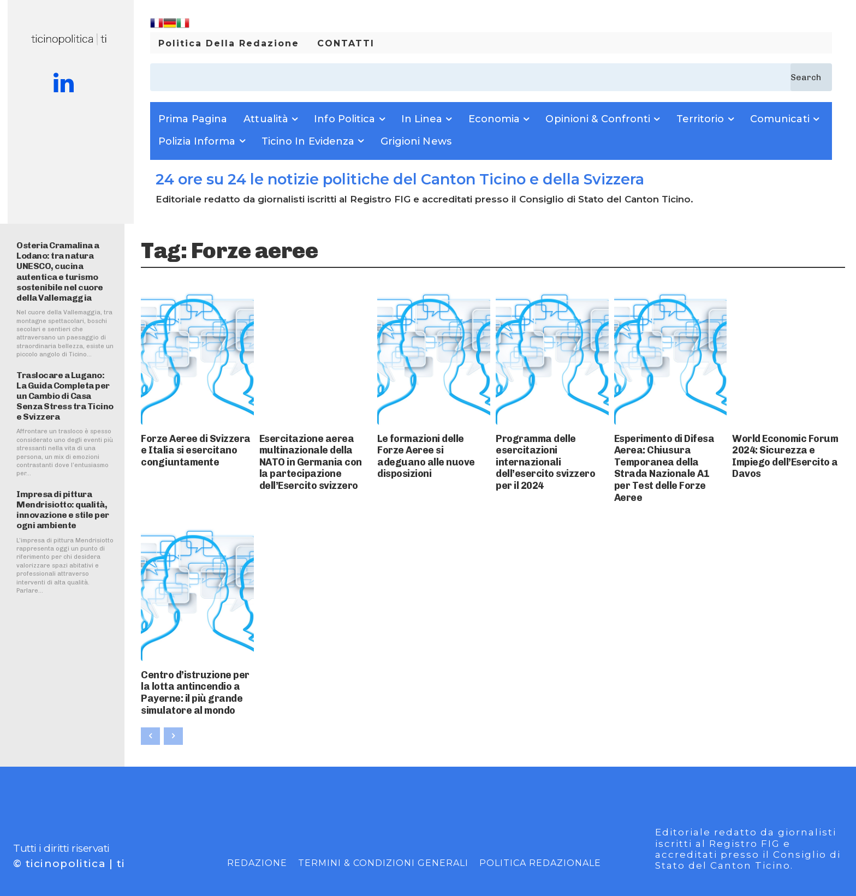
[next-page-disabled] (173, 700)
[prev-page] (150, 700)
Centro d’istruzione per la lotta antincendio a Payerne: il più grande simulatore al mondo (196, 662)
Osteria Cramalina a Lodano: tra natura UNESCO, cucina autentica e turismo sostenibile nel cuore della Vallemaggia (59, 271)
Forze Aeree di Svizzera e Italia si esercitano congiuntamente (188, 447)
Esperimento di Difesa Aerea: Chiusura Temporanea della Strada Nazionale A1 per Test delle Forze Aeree (668, 451)
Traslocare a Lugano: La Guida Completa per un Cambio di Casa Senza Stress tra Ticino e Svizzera (65, 396)
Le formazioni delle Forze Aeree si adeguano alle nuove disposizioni (431, 447)
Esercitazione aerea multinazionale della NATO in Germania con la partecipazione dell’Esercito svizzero (312, 456)
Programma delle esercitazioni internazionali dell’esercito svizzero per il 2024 (547, 451)
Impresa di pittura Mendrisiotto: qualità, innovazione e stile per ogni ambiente (62, 510)
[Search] (811, 77)
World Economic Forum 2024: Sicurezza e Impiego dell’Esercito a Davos (785, 447)
